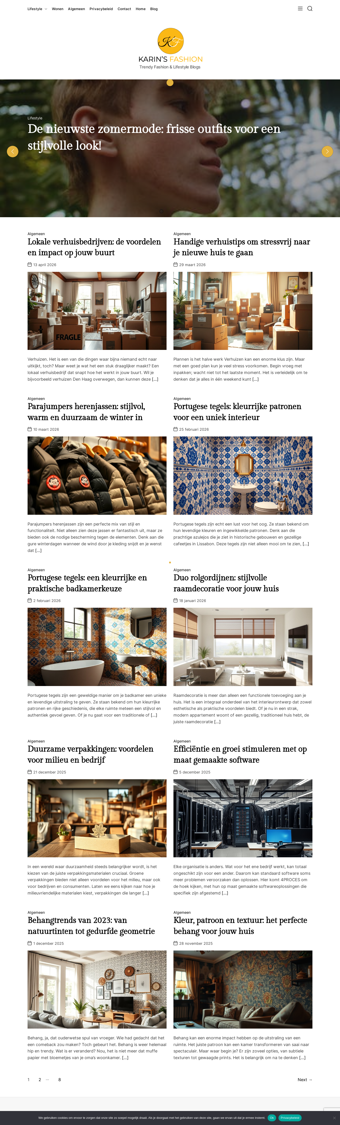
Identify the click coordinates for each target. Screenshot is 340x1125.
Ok (272, 1117)
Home (140, 9)
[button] (12, 151)
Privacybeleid (101, 9)
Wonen (58, 9)
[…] (155, 379)
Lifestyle (37, 9)
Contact (124, 9)
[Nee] (334, 1118)
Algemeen (76, 9)
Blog (154, 9)
